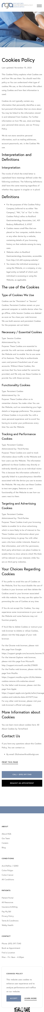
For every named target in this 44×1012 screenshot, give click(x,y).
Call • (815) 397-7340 (22, 774)
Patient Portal (7, 898)
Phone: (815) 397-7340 (11, 943)
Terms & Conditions (10, 920)
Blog (4, 847)
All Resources (7, 902)
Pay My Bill (6, 911)
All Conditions (8, 879)
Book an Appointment (11, 948)
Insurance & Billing (10, 907)
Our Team (6, 838)
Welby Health (7, 925)
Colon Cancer (7, 875)
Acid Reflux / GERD (10, 866)
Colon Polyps (7, 870)
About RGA (6, 834)
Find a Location (8, 952)
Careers (5, 843)
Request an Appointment (22, 783)
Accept (13, 998)
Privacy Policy (8, 916)
